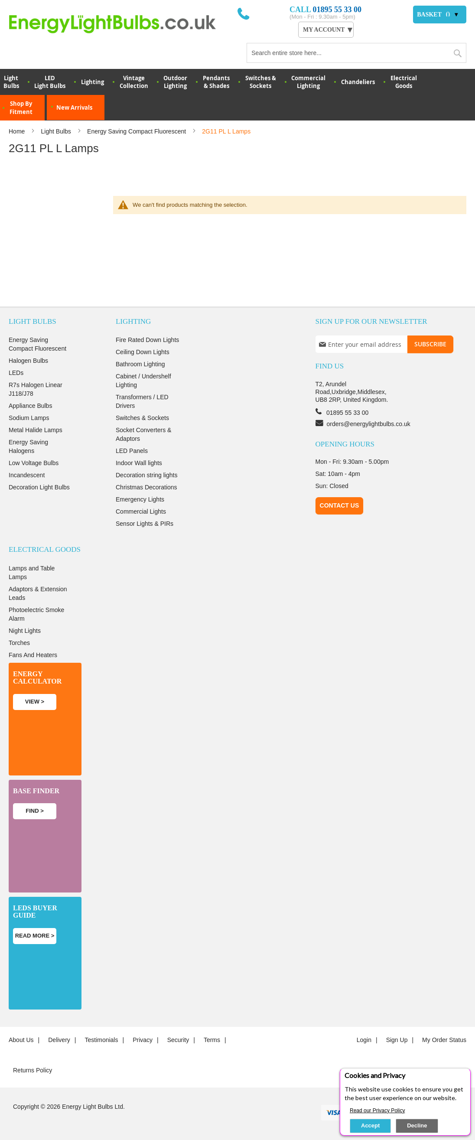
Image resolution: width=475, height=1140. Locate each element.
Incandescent (27, 475)
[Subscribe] (430, 344)
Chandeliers (358, 82)
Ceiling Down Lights (142, 352)
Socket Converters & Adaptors (143, 434)
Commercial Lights (141, 511)
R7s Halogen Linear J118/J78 (35, 389)
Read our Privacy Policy (377, 1110)
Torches (19, 642)
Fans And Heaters (33, 654)
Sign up (397, 1039)
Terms (212, 1039)
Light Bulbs (57, 131)
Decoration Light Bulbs (39, 487)
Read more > (35, 935)
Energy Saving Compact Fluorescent (137, 131)
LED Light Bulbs (49, 82)
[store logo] (123, 23)
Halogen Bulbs (28, 360)
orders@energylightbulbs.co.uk (368, 423)
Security (178, 1039)
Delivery (59, 1039)
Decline (417, 1125)
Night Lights (25, 630)
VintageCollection (134, 82)
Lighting (92, 82)
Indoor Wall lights (139, 462)
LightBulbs (11, 82)
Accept (370, 1125)
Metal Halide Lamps (35, 430)
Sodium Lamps (29, 417)
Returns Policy (32, 1070)
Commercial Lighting (308, 82)
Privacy (143, 1039)
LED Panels (132, 450)
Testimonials (101, 1039)
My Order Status (444, 1039)
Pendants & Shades (216, 82)
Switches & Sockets (260, 82)
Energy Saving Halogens (28, 446)
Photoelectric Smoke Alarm (36, 614)
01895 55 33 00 (337, 9)
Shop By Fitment (21, 107)
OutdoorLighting (175, 82)
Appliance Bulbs (30, 405)
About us (21, 1039)
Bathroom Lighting (140, 364)
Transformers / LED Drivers (142, 401)
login (364, 1039)
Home (17, 131)
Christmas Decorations (146, 487)
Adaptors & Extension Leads (38, 593)
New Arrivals (74, 107)
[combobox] (356, 53)
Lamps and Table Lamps (32, 572)
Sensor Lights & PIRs (144, 523)
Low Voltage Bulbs (34, 462)
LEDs (16, 372)
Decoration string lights (146, 475)
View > (34, 701)
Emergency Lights (140, 499)
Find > (35, 811)
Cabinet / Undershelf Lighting (143, 380)
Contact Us (339, 505)
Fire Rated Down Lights (147, 339)
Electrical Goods (403, 82)
